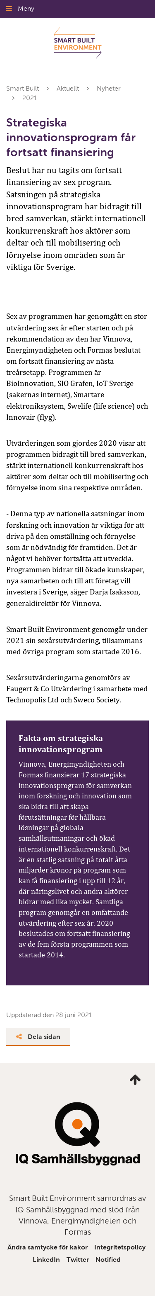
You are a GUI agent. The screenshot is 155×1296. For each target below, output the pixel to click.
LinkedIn (46, 1259)
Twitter (78, 1259)
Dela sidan (38, 1036)
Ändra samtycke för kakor (47, 1247)
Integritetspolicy (119, 1247)
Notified (108, 1259)
